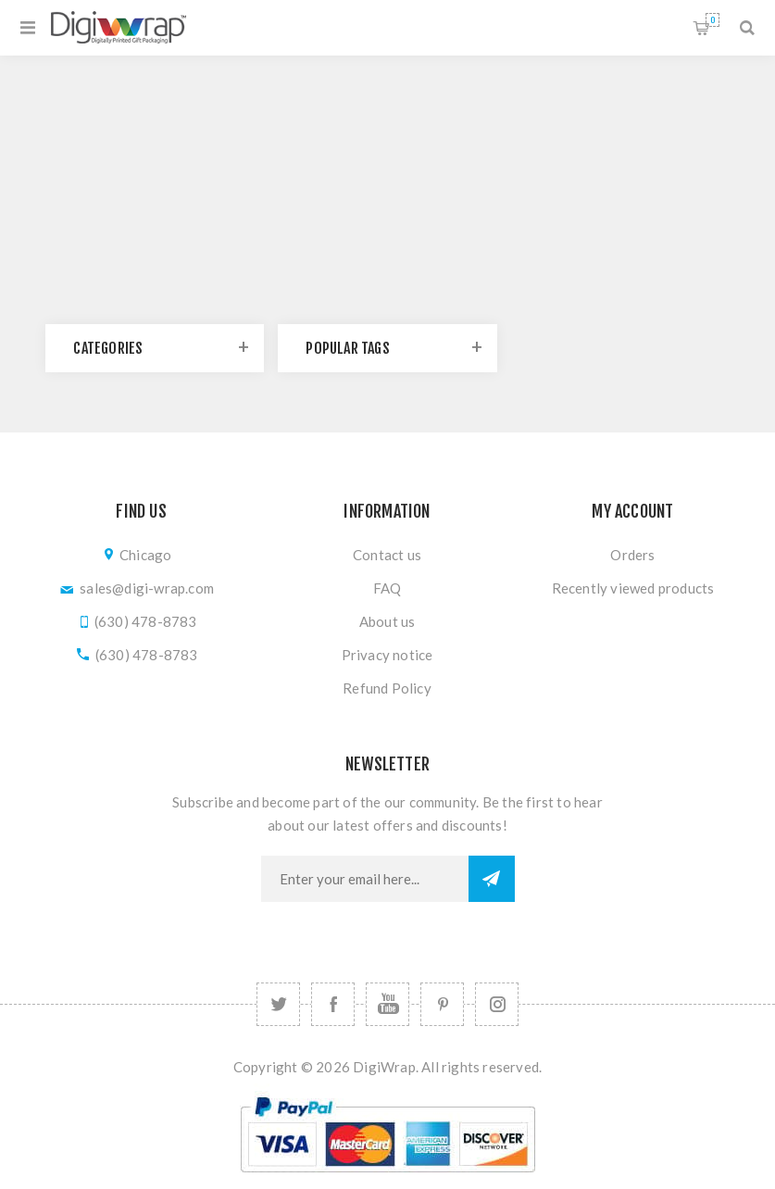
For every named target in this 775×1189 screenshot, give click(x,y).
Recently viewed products (633, 588)
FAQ (387, 588)
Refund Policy (387, 688)
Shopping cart (712, 20)
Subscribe (492, 879)
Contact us (387, 554)
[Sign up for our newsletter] (365, 879)
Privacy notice (387, 654)
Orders (632, 554)
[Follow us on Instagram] (497, 1004)
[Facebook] (333, 1004)
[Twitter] (278, 1004)
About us (387, 621)
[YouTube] (387, 1004)
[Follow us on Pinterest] (442, 1004)
